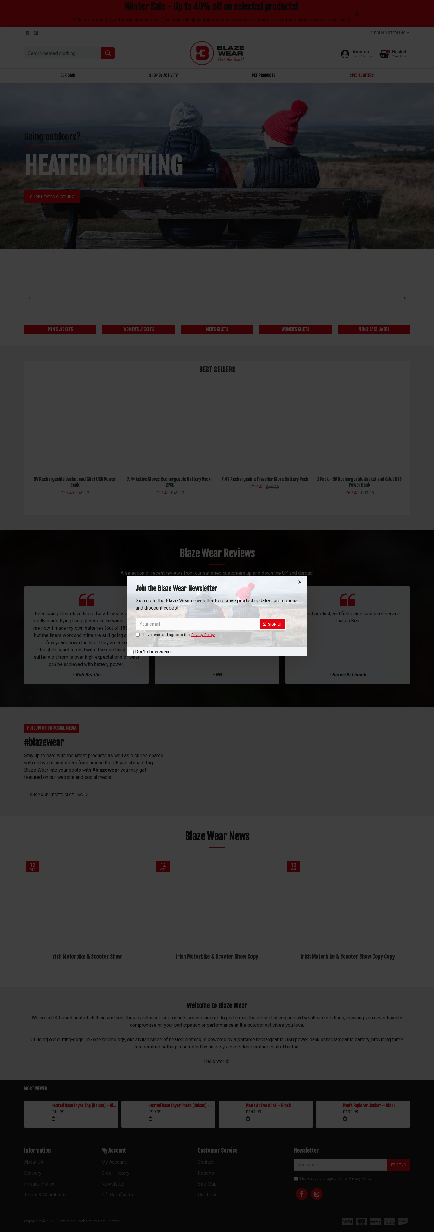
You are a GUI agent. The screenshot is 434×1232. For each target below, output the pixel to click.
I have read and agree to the (175, 635)
